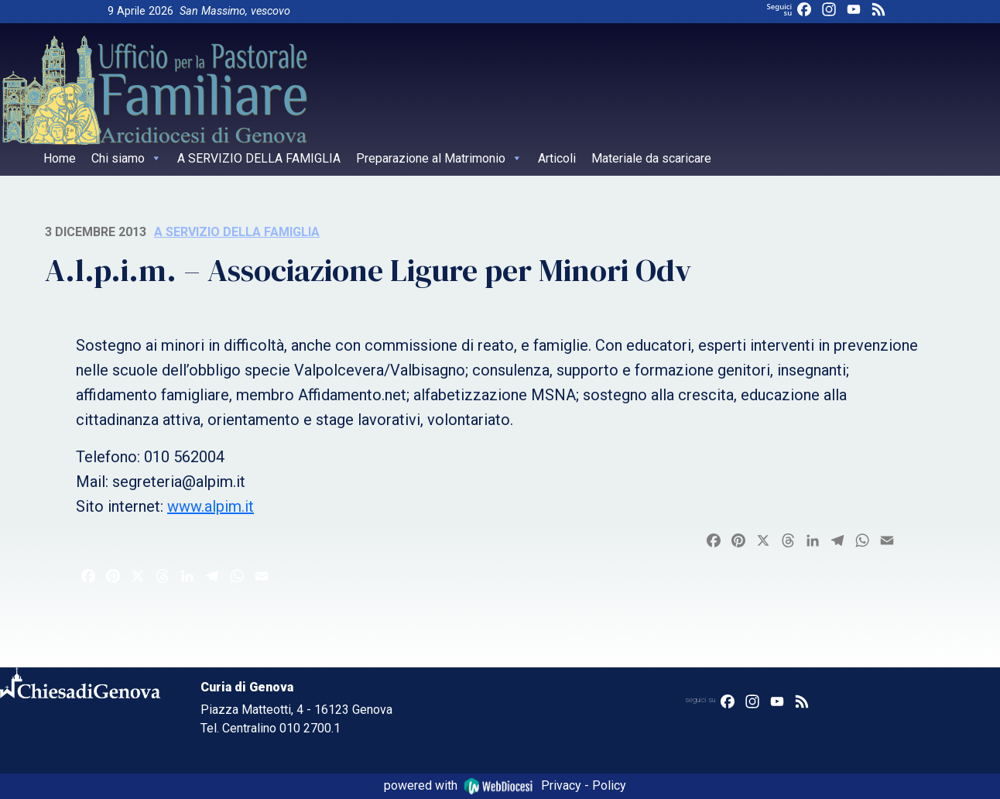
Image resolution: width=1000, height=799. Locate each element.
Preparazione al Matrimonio (439, 158)
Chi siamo (126, 158)
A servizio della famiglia (237, 232)
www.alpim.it (210, 506)
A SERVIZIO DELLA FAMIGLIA (259, 158)
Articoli (557, 158)
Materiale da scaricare (651, 158)
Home (59, 158)
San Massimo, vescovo (235, 11)
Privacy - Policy (583, 785)
